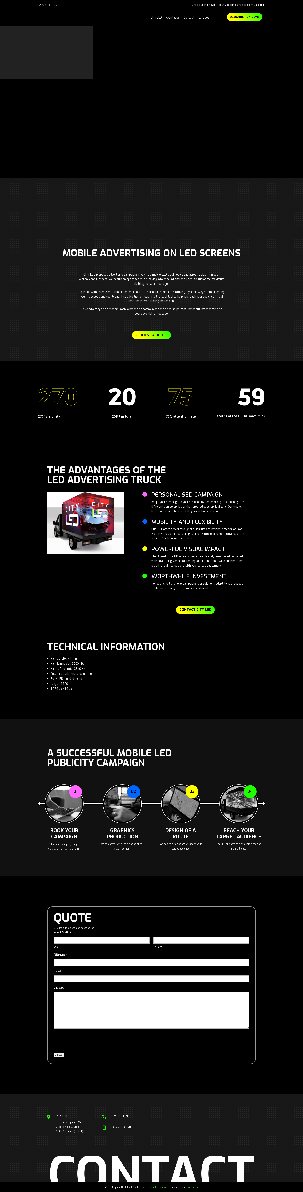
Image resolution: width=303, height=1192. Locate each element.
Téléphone (60, 955)
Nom (56, 947)
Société (157, 947)
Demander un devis (245, 17)
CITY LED (156, 17)
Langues (204, 17)
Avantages (173, 17)
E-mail (58, 971)
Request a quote (151, 335)
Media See (193, 1187)
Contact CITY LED (195, 609)
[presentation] (83, 1040)
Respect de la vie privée (155, 1187)
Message (59, 988)
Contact (189, 17)
